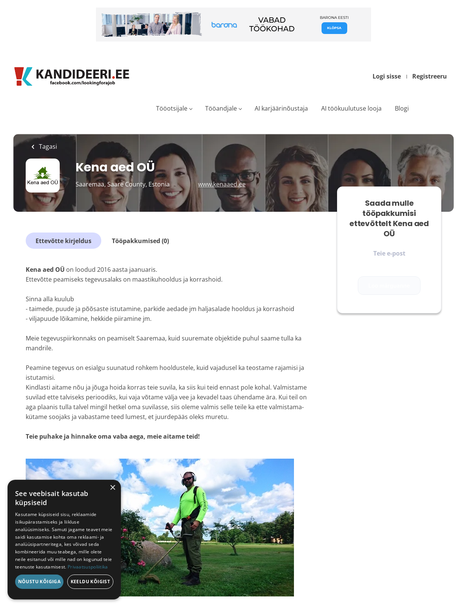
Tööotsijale (171, 108)
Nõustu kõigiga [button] (39, 581)
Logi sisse (387, 76)
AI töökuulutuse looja (351, 108)
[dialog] (64, 539)
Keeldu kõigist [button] (90, 581)
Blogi (402, 108)
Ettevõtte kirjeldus (63, 241)
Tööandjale (221, 108)
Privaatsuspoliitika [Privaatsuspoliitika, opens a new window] (88, 567)
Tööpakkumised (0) (140, 241)
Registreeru (429, 76)
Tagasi (47, 146)
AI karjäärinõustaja (281, 108)
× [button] (112, 488)
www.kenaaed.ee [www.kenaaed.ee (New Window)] (222, 184)
